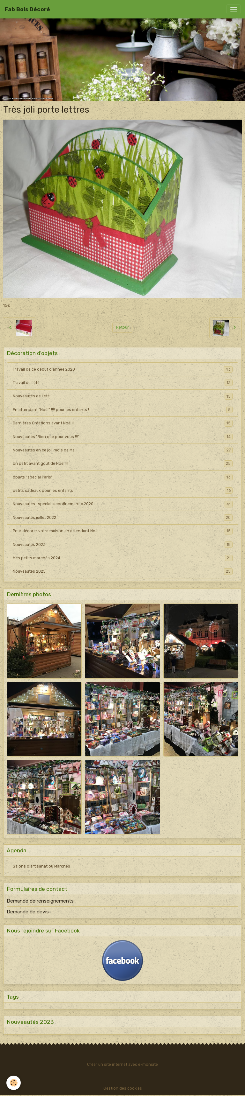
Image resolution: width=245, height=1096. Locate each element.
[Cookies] (13, 1083)
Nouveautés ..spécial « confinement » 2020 (123, 504)
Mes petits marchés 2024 (123, 558)
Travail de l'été (123, 383)
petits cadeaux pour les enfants (123, 490)
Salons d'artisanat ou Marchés (41, 866)
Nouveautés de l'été (123, 396)
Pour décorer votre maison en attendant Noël (123, 531)
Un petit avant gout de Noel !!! (123, 463)
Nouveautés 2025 (123, 571)
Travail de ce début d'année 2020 (123, 369)
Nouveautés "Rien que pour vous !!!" (123, 437)
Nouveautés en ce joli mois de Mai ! (123, 450)
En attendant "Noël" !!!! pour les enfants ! (123, 410)
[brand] (27, 9)
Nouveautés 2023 (123, 544)
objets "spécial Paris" (123, 477)
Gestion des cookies (122, 1088)
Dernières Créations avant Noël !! (123, 423)
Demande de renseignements (40, 901)
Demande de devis (28, 912)
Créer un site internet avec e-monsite (122, 1064)
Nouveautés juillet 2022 (123, 517)
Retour (122, 327)
